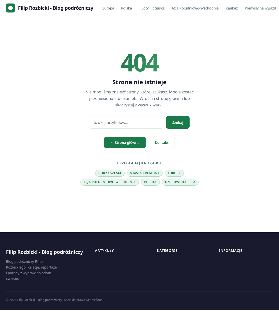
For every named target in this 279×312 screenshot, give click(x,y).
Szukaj (177, 122)
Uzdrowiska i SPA (180, 182)
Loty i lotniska (153, 8)
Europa (108, 8)
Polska (126, 8)
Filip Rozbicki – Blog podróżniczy (39, 300)
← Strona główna (124, 142)
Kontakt (161, 142)
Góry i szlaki (109, 173)
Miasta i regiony (144, 173)
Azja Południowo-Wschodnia (195, 8)
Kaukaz (232, 8)
